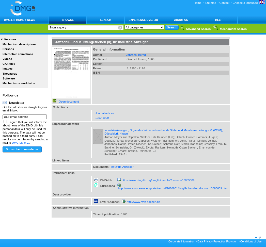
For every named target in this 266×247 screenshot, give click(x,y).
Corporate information (181, 241)
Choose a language (249, 2)
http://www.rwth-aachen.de (143, 201)
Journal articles (104, 113)
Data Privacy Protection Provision (217, 241)
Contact (224, 2)
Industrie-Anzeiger (122, 166)
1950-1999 (102, 117)
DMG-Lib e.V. (20, 142)
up (259, 237)
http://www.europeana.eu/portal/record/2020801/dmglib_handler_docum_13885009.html (173, 188)
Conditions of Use (251, 241)
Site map (210, 2)
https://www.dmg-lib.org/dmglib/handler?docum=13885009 (158, 180)
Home (197, 2)
